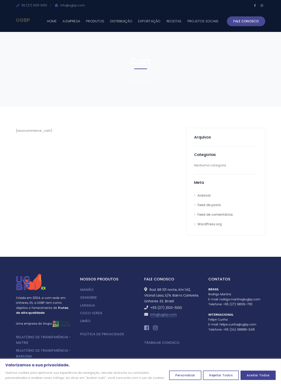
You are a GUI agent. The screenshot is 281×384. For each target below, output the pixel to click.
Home (134, 81)
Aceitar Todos (258, 375)
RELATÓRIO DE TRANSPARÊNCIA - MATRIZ (43, 340)
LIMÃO (85, 320)
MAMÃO (87, 289)
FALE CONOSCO (246, 21)
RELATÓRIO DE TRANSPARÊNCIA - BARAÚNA (43, 353)
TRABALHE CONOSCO (162, 342)
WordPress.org (209, 224)
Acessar (204, 195)
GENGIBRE (88, 297)
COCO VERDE (91, 313)
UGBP (23, 20)
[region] (140, 371)
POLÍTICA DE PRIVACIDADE (102, 334)
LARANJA (87, 305)
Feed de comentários (215, 214)
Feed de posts (209, 205)
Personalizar (185, 375)
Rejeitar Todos (221, 375)
